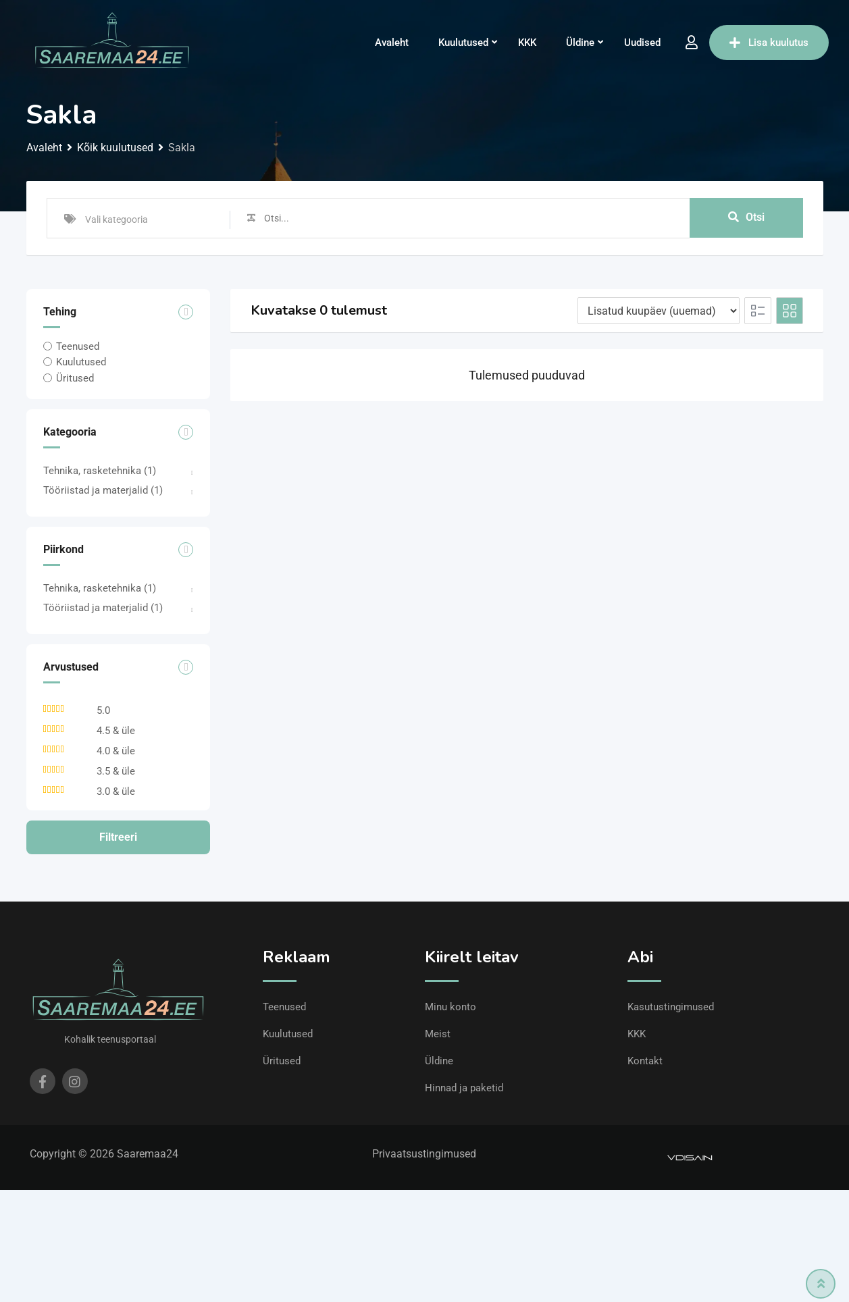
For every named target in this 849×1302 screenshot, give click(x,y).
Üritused (75, 377)
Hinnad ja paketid (464, 1088)
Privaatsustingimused (424, 1153)
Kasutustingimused (670, 1007)
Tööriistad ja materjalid (103, 490)
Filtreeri (118, 837)
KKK (527, 42)
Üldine (580, 42)
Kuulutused (463, 42)
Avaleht (392, 42)
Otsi (746, 217)
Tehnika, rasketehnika (99, 471)
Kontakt (645, 1061)
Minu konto (450, 1007)
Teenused (77, 346)
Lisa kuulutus (768, 42)
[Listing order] (658, 310)
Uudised (642, 42)
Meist (438, 1034)
